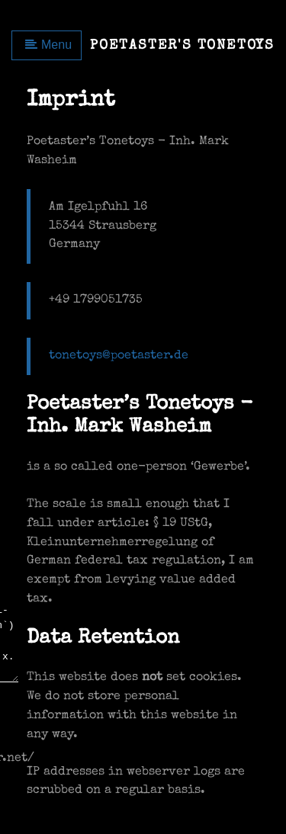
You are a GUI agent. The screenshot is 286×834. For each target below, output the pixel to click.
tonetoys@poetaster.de (118, 356)
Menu (48, 44)
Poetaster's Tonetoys (182, 46)
